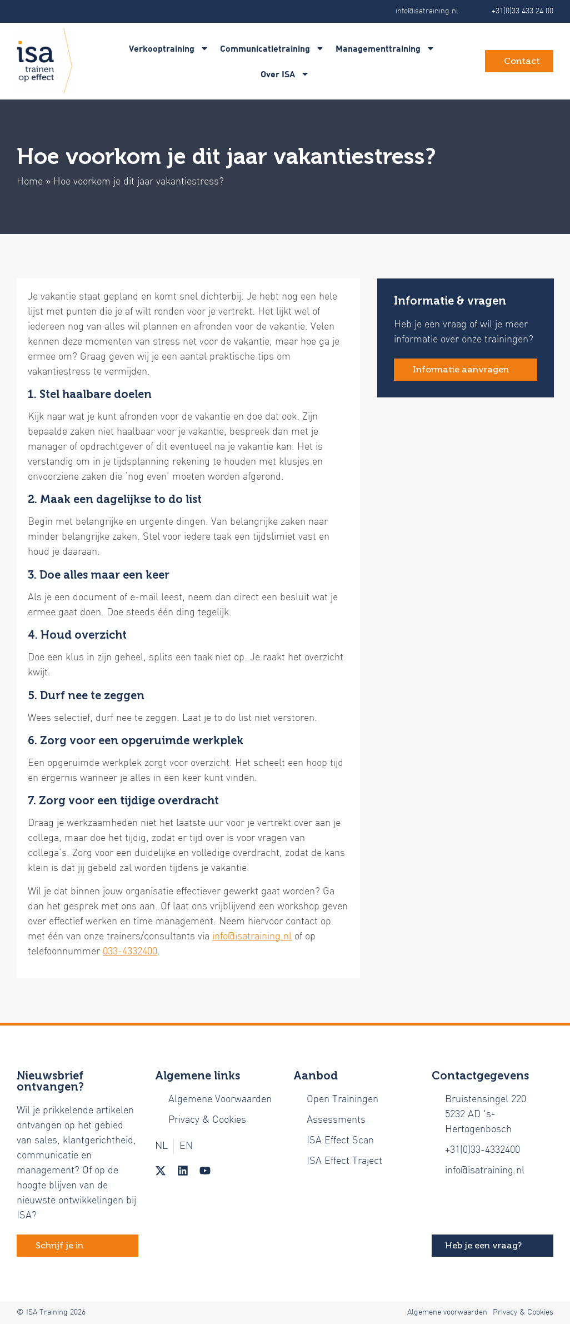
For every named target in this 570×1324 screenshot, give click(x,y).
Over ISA (285, 74)
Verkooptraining (169, 48)
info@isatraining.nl (252, 937)
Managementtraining (385, 48)
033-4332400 (130, 952)
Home (30, 182)
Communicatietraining (272, 48)
